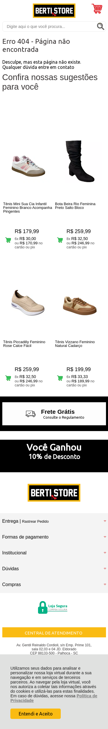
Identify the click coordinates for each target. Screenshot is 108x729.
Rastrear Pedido (35, 521)
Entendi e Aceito (36, 713)
